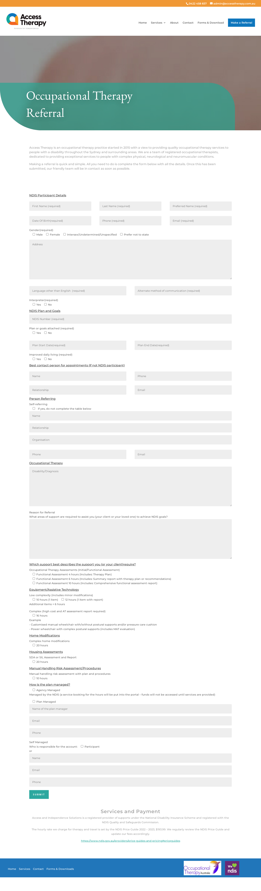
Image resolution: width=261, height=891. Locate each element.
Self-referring (38, 404)
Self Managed (38, 742)
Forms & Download (211, 22)
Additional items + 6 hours (47, 604)
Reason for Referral (42, 512)
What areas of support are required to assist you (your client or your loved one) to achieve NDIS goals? (98, 516)
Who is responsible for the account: (53, 746)
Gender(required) (41, 230)
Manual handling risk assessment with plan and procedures (69, 674)
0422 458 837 (198, 3)
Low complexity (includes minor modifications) (61, 595)
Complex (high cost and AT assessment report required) (67, 611)
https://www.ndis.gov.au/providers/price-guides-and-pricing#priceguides (130, 841)
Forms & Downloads (60, 869)
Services (156, 22)
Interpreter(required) (43, 300)
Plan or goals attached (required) (51, 328)
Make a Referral (241, 22)
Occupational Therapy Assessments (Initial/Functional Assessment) (74, 570)
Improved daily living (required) (50, 354)
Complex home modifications (49, 641)
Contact (188, 22)
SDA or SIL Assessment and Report (52, 657)
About (174, 22)
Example (35, 620)
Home (143, 22)
